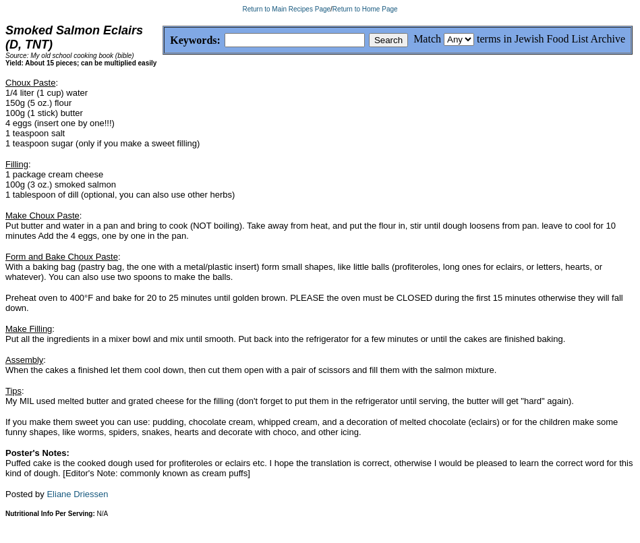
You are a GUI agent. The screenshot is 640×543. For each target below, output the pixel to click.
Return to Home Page (365, 9)
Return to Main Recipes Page (286, 9)
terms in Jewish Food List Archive (551, 39)
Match (427, 39)
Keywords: (163, 41)
